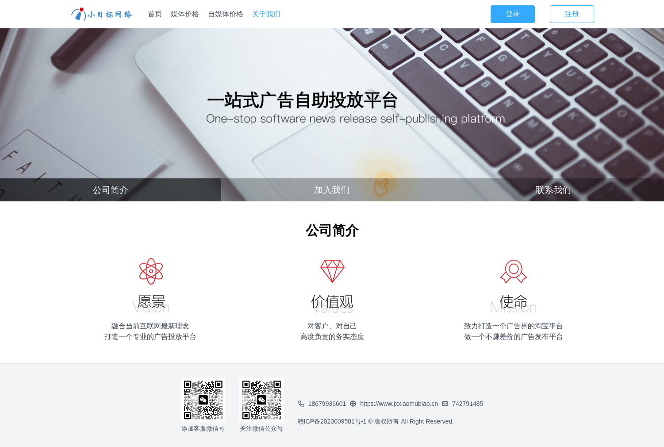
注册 (572, 14)
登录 (513, 14)
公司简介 (110, 190)
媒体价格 (185, 14)
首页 (155, 14)
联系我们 (553, 190)
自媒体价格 (225, 14)
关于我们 (266, 14)
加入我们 (331, 190)
